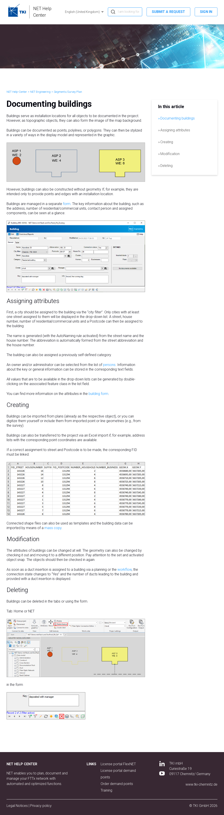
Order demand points (117, 784)
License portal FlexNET (118, 764)
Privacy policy (41, 806)
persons (109, 365)
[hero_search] (125, 11)
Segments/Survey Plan (68, 91)
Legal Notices (18, 806)
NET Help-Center (17, 91)
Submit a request (168, 12)
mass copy (52, 528)
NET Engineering (40, 91)
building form (98, 394)
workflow (124, 569)
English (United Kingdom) (82, 12)
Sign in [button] (206, 12)
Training (106, 790)
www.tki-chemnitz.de (201, 784)
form (66, 204)
